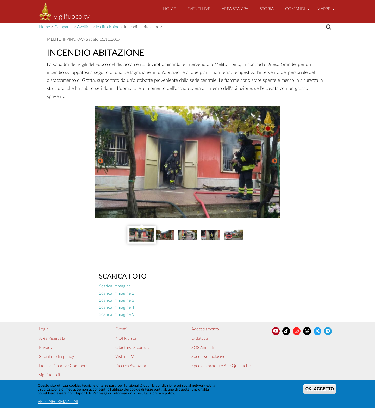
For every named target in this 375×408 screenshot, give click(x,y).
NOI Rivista (125, 338)
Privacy (45, 347)
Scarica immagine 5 (116, 314)
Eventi (121, 329)
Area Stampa (235, 9)
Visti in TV (124, 357)
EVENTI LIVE (198, 9)
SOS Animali (202, 347)
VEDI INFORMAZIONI (58, 403)
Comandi (298, 11)
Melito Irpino (108, 27)
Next (274, 161)
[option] (187, 162)
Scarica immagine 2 (116, 293)
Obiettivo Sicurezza (133, 347)
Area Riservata (52, 338)
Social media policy (56, 357)
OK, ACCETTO (319, 389)
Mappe (326, 11)
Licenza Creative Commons (63, 366)
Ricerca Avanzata (130, 366)
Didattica (199, 338)
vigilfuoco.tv (72, 16)
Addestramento (205, 329)
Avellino (84, 27)
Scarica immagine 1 (116, 286)
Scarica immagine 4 (116, 307)
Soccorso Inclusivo (208, 357)
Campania (63, 27)
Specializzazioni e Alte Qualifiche (221, 366)
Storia (267, 9)
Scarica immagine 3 (116, 300)
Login (44, 329)
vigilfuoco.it (49, 375)
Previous (100, 161)
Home (169, 9)
